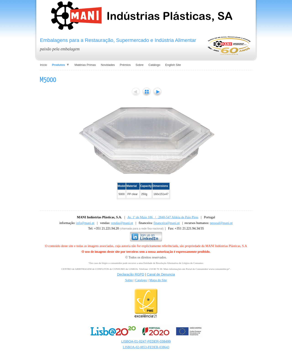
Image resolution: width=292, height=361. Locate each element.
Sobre (129, 280)
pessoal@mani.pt (221, 223)
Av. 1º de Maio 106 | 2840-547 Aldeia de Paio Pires (162, 217)
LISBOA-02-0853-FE (137, 347)
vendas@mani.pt (122, 223)
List (146, 91)
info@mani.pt (85, 223)
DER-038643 (160, 347)
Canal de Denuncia (161, 274)
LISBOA (127, 341)
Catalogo (141, 280)
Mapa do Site (158, 280)
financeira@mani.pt (167, 223)
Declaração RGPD (130, 274)
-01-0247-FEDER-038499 (152, 341)
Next (157, 91)
